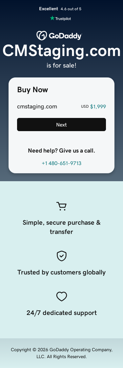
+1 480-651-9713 (61, 163)
